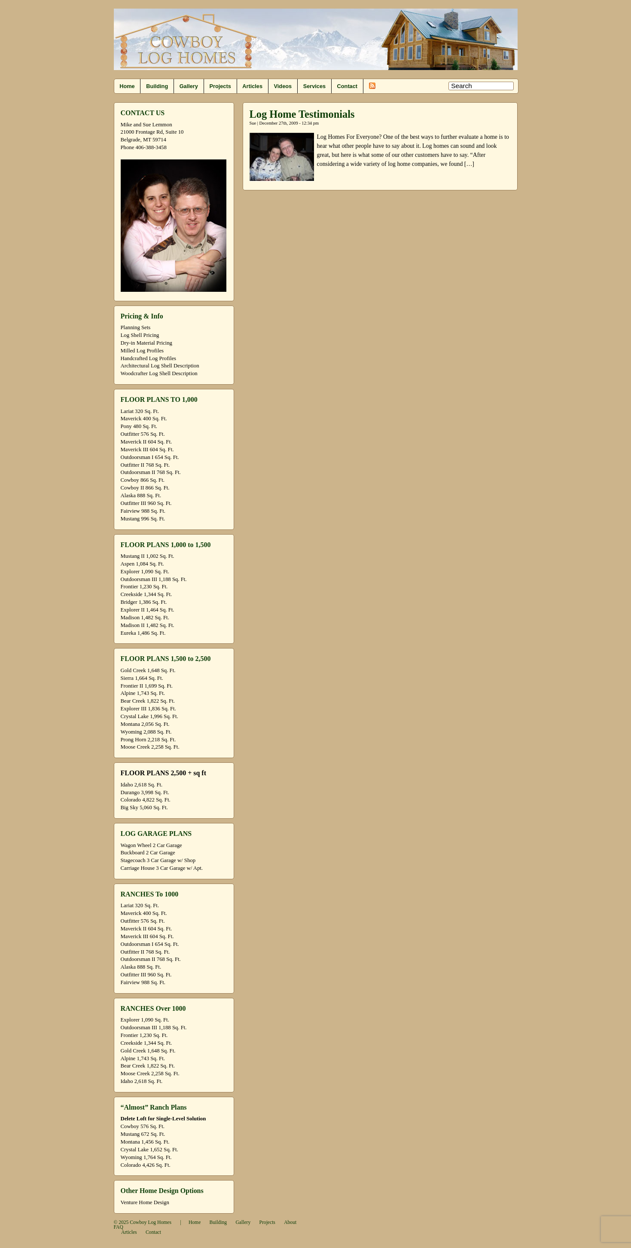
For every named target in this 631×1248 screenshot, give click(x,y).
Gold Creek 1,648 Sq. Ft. (148, 670)
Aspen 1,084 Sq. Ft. (142, 564)
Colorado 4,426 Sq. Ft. (146, 1165)
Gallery (189, 86)
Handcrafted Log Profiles (149, 358)
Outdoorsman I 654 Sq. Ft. (150, 457)
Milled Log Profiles (142, 351)
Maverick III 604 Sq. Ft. (147, 450)
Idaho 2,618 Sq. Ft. (142, 785)
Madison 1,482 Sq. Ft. (145, 618)
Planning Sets (136, 327)
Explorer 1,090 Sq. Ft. (145, 572)
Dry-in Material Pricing (146, 343)
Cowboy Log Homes (150, 1222)
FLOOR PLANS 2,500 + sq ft (163, 773)
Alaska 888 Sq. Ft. (141, 495)
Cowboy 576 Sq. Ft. (143, 1126)
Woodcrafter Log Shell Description (159, 373)
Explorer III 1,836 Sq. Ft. (148, 709)
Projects (220, 86)
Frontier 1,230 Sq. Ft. (144, 587)
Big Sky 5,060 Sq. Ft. (144, 807)
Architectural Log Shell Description (160, 366)
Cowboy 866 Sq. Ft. (143, 480)
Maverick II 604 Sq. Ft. (146, 442)
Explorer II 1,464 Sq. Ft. (147, 610)
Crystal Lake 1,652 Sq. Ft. (149, 1150)
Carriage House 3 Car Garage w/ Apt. (162, 868)
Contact (347, 86)
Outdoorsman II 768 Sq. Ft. (151, 472)
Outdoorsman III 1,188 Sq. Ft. (154, 579)
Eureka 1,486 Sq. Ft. (143, 633)
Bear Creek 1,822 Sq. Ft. (148, 701)
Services (314, 86)
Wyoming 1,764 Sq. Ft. (146, 1157)
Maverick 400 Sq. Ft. (144, 419)
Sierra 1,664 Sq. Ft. (142, 678)
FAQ (118, 1227)
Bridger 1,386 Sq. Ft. (144, 602)
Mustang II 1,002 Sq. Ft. (147, 556)
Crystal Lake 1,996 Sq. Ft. (149, 716)
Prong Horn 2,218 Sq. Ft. (148, 740)
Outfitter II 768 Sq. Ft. (145, 465)
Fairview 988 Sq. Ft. (143, 511)
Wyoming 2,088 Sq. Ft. (146, 732)
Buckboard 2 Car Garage (148, 853)
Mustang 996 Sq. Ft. (143, 519)
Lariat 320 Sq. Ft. (140, 411)
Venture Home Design (145, 1202)
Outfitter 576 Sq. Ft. (143, 434)
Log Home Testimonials (302, 114)
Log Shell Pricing (140, 335)
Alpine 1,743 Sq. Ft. (143, 693)
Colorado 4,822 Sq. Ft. (146, 800)
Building (157, 86)
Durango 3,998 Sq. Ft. (145, 792)
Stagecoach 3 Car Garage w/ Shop (158, 860)
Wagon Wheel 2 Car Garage (151, 845)
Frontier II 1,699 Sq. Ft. (147, 686)
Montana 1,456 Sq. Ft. (145, 1142)
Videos (283, 86)
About (290, 1222)
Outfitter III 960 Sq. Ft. (146, 503)
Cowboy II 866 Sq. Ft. (145, 488)
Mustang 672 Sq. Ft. (143, 1134)
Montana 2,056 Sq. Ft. (145, 724)
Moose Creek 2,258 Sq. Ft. (150, 747)
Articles (252, 86)
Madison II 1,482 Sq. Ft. (147, 625)
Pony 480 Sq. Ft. (139, 426)
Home (126, 86)
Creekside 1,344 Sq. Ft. (146, 594)
